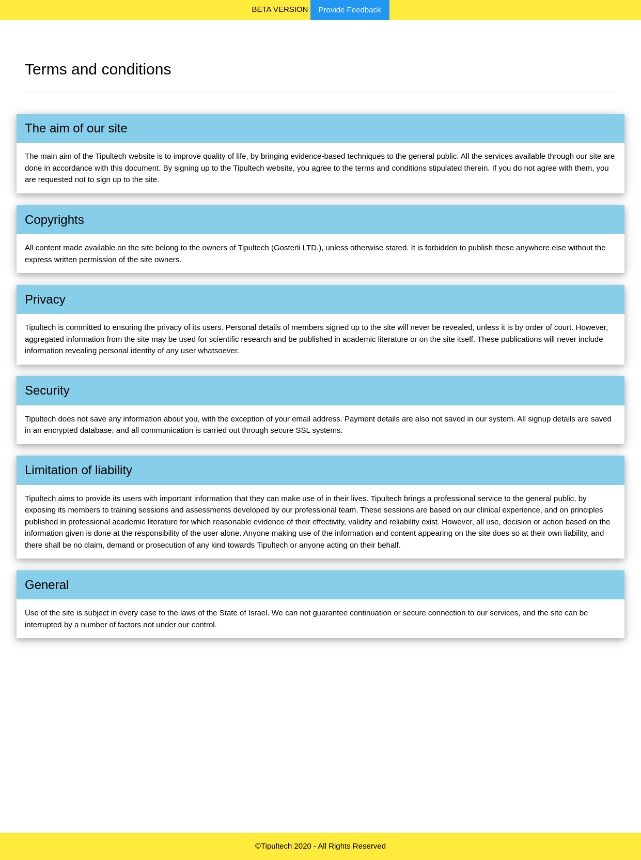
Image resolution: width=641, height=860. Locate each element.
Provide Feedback (350, 9)
